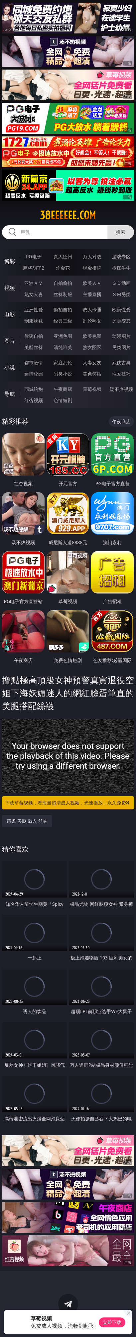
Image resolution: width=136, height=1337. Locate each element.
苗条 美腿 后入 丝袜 (27, 821)
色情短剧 (63, 400)
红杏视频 (33, 400)
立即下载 (112, 1322)
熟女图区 (92, 347)
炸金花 (63, 268)
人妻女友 (92, 362)
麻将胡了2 (33, 268)
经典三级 (63, 321)
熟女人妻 (33, 294)
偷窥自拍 (33, 336)
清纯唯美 (63, 347)
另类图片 (121, 347)
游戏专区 (121, 256)
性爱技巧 (121, 374)
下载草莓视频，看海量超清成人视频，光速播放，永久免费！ (68, 803)
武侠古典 (121, 362)
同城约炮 (33, 389)
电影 (9, 314)
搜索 (120, 232)
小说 (9, 367)
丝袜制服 (63, 294)
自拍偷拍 (63, 283)
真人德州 (63, 256)
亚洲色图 (63, 336)
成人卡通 (92, 309)
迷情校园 (33, 374)
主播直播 (92, 294)
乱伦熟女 (92, 321)
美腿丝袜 (33, 347)
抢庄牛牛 (121, 268)
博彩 (9, 261)
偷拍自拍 (63, 309)
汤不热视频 (121, 389)
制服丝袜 (33, 321)
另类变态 (121, 321)
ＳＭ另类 (121, 294)
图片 (9, 340)
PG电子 (34, 256)
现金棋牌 (92, 268)
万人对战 (92, 256)
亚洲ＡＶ (33, 283)
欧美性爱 (121, 309)
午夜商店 (63, 389)
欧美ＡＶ (92, 283)
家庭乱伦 (63, 362)
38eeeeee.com (68, 215)
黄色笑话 (92, 374)
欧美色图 (92, 336)
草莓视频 (92, 389)
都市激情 (33, 362)
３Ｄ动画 (121, 283)
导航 (9, 393)
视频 (9, 287)
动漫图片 (121, 336)
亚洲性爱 (33, 309)
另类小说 (63, 374)
